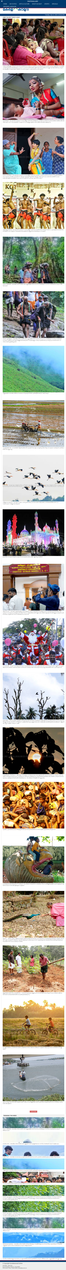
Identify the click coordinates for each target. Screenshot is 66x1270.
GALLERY (9, 17)
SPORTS (46, 4)
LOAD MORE (33, 1111)
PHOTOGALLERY (19, 1)
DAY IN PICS (13, 4)
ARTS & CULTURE (24, 4)
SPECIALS (55, 4)
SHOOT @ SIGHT (37, 4)
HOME (5, 4)
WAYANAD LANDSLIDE (9, 6)
